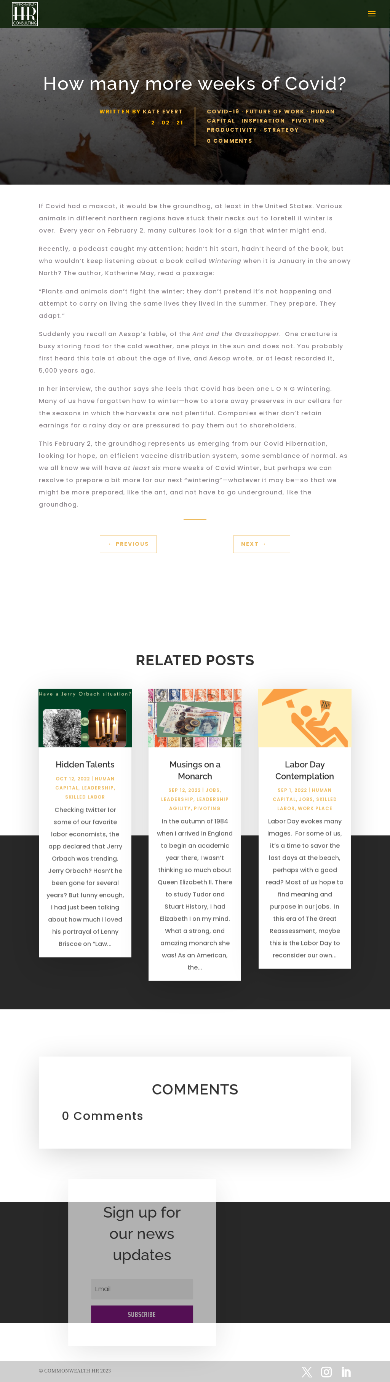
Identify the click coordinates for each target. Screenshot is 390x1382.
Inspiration (263, 120)
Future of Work (275, 111)
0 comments (230, 141)
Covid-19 (223, 111)
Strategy (281, 130)
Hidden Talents (85, 775)
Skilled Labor (85, 808)
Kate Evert (163, 111)
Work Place (315, 819)
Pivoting (308, 120)
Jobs (213, 801)
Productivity (232, 130)
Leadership (98, 798)
